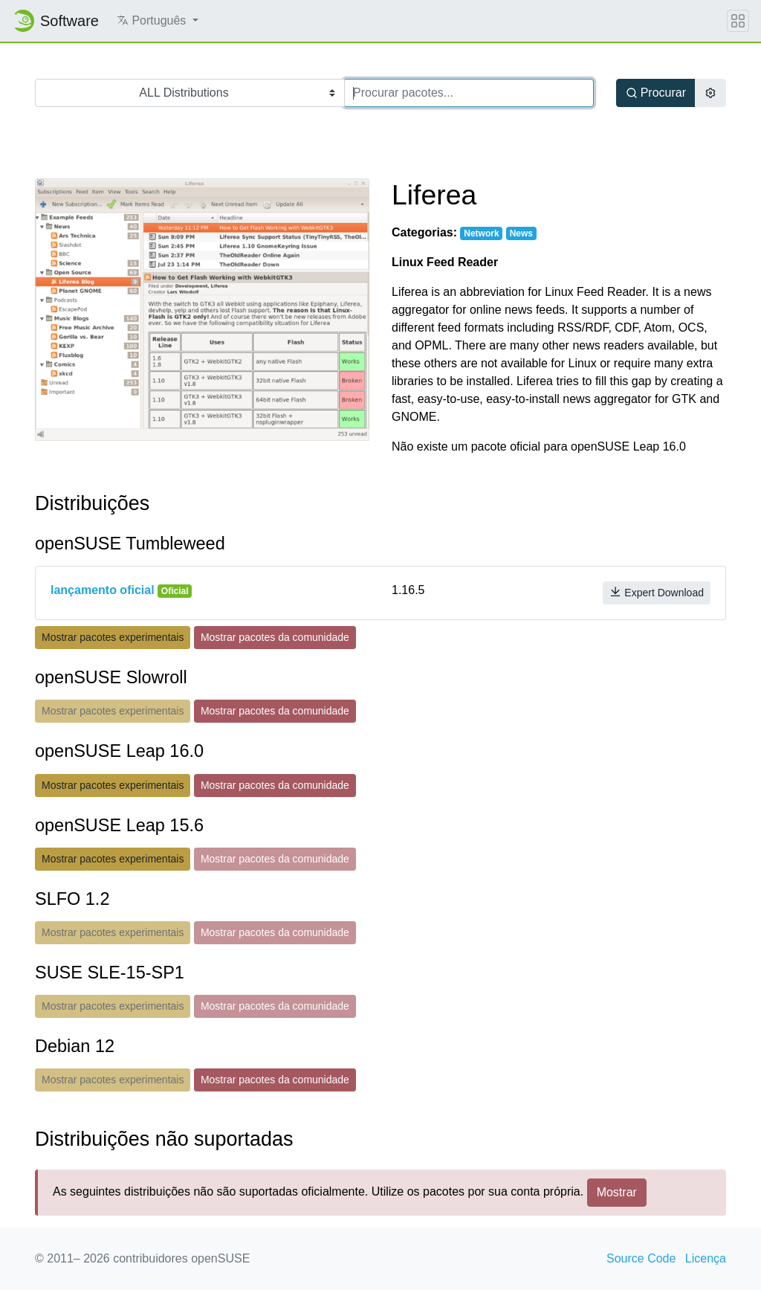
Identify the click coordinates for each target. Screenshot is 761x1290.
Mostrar (617, 1192)
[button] (157, 21)
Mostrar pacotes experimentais (113, 637)
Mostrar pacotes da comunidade (275, 637)
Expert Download (656, 592)
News (521, 233)
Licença (705, 1258)
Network (481, 233)
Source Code (641, 1258)
